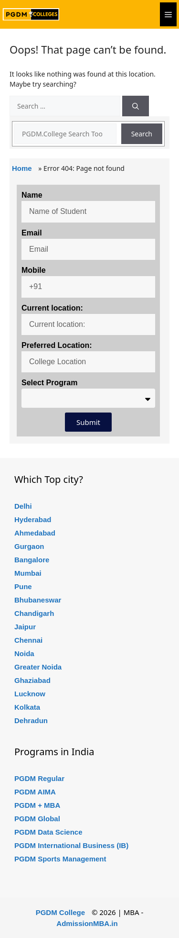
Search (141, 133)
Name (31, 195)
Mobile (33, 270)
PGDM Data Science (48, 832)
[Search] (135, 106)
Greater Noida (38, 667)
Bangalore (31, 560)
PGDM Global (37, 819)
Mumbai (28, 573)
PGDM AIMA (35, 792)
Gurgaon (29, 546)
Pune (23, 586)
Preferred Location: (56, 345)
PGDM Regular (39, 778)
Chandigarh (34, 613)
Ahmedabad (34, 533)
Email (31, 233)
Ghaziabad (32, 680)
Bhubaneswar (37, 600)
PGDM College (60, 912)
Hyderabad (33, 519)
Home (22, 168)
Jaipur (25, 627)
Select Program (49, 383)
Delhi (23, 506)
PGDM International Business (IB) (71, 845)
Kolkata (27, 707)
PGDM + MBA (37, 805)
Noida (24, 653)
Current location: (52, 308)
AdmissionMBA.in (86, 923)
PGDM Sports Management (60, 859)
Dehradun (31, 720)
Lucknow (29, 694)
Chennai (28, 640)
